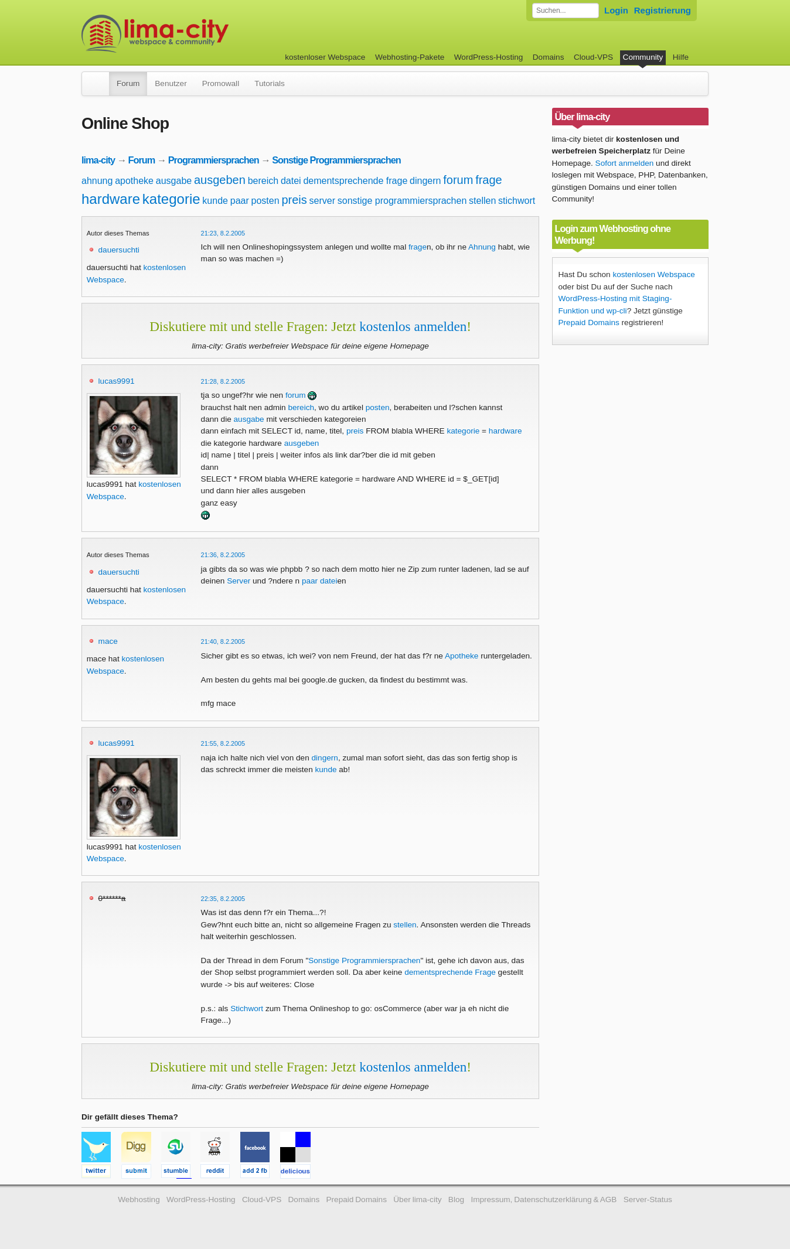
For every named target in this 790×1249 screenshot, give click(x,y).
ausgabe (174, 181)
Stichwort (246, 1008)
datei (291, 181)
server (322, 201)
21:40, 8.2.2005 (223, 641)
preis (294, 199)
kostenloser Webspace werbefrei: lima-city (198, 34)
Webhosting (139, 1199)
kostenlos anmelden (412, 326)
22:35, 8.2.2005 (223, 898)
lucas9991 (116, 381)
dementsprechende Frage (450, 972)
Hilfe (681, 57)
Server (238, 580)
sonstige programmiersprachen (402, 201)
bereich (263, 181)
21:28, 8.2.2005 (223, 381)
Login (616, 10)
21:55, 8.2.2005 (223, 743)
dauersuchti (118, 249)
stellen (482, 201)
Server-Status (648, 1199)
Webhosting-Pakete (409, 57)
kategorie (171, 199)
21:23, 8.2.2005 (223, 233)
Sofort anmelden (624, 163)
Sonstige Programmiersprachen (336, 160)
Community (643, 57)
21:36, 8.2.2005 (223, 554)
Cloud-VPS (593, 57)
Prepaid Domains (589, 322)
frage (488, 179)
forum (458, 179)
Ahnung (482, 247)
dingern (425, 181)
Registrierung (662, 10)
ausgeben (220, 179)
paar (239, 201)
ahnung (97, 181)
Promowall (220, 83)
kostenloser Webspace (325, 57)
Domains (548, 57)
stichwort (516, 201)
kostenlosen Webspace (653, 274)
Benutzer (170, 83)
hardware (110, 199)
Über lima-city (417, 1199)
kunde (215, 201)
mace (108, 641)
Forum (128, 83)
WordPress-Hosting (488, 57)
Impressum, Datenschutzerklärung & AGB (544, 1199)
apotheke (134, 181)
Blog (456, 1199)
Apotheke (461, 655)
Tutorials (269, 83)
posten (265, 201)
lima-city (98, 160)
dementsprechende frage (355, 181)
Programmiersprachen (213, 160)
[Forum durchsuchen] (565, 10)
